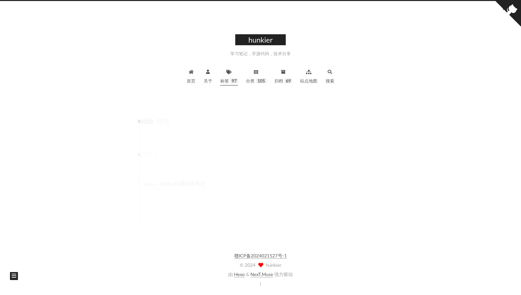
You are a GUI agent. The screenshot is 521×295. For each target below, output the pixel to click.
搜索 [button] (330, 75)
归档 (283, 75)
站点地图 (308, 75)
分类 (256, 75)
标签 (229, 75)
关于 (208, 75)
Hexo (239, 274)
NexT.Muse (262, 274)
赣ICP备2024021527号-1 (260, 255)
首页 (191, 75)
